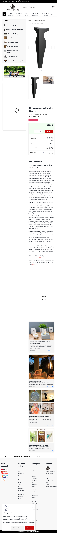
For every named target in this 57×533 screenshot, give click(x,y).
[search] (35, 7)
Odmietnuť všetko (17, 527)
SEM (33, 264)
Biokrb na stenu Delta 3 (18, 90)
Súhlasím (29, 528)
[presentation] (29, 47)
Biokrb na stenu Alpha (18, 105)
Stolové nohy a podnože (39, 20)
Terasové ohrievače (35, 381)
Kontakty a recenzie (45, 14)
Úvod (29, 20)
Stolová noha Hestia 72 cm (35, 301)
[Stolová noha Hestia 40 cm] (41, 48)
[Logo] (13, 7)
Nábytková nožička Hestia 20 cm (48, 301)
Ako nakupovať (11, 14)
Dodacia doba (26, 14)
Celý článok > (49, 351)
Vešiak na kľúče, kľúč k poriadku (38, 445)
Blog (52, 14)
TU (40, 258)
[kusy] (37, 131)
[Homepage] (4, 14)
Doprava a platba (19, 14)
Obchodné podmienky (35, 14)
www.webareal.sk (34, 531)
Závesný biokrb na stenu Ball (18, 120)
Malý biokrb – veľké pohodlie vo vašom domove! (40, 342)
